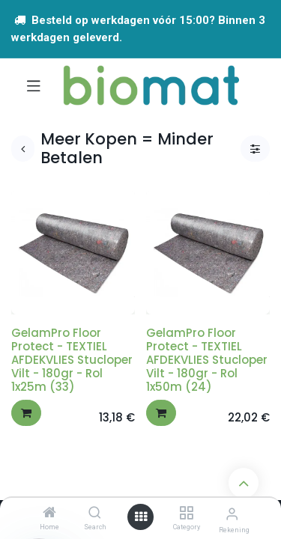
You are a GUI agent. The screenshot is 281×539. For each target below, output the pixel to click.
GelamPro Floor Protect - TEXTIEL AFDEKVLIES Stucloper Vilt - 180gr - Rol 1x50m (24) (207, 360)
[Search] (95, 513)
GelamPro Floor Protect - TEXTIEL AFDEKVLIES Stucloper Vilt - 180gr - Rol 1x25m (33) (72, 360)
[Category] (186, 513)
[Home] (49, 513)
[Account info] (232, 514)
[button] (26, 413)
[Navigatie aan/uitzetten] (33, 85)
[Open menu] (141, 517)
